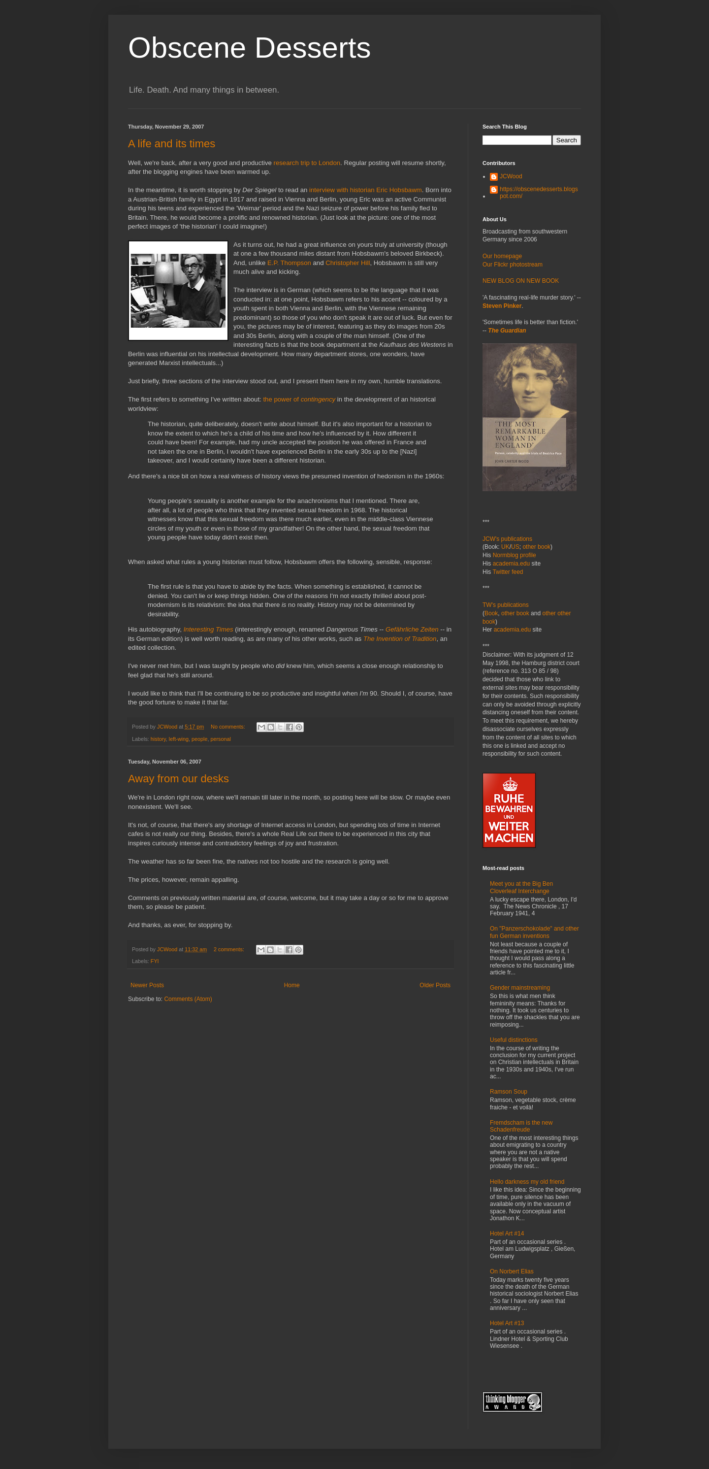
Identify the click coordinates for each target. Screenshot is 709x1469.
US (515, 546)
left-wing (179, 739)
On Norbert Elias (512, 1271)
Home (292, 985)
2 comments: (230, 949)
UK (505, 546)
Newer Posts (147, 985)
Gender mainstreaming (520, 987)
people (199, 739)
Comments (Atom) (188, 999)
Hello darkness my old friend (527, 1181)
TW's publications (506, 604)
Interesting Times (208, 629)
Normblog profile (514, 555)
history (158, 739)
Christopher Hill (347, 263)
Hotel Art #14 (507, 1233)
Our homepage (502, 256)
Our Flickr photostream (513, 264)
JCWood (511, 176)
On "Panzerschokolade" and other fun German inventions (534, 932)
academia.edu (511, 563)
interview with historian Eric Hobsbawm (365, 190)
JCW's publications (507, 538)
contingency (318, 399)
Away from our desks (178, 778)
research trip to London (306, 163)
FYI (155, 961)
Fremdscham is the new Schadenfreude (521, 1126)
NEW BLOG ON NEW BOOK (521, 280)
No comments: (229, 727)
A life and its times (171, 143)
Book (491, 613)
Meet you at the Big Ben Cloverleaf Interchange (521, 887)
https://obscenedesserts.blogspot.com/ (539, 193)
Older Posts (435, 985)
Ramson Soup (508, 1091)
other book (536, 546)
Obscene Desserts (249, 47)
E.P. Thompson (289, 263)
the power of (281, 399)
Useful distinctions (514, 1039)
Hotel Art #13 (507, 1323)
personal (220, 739)
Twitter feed (507, 571)
